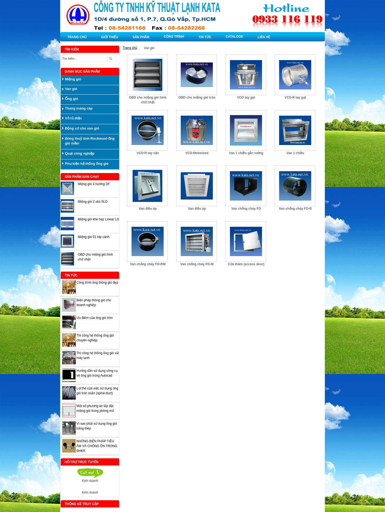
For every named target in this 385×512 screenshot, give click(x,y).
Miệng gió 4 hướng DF (94, 184)
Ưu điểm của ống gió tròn (94, 318)
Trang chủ (130, 48)
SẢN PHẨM (141, 37)
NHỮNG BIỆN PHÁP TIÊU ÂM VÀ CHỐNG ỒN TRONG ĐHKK (96, 446)
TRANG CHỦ (77, 37)
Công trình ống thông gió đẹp (97, 282)
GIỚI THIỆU (109, 37)
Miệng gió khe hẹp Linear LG (98, 219)
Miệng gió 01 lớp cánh (93, 237)
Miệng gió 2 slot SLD (92, 202)
